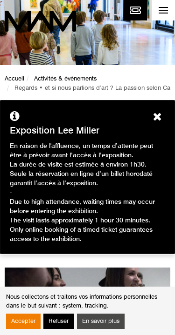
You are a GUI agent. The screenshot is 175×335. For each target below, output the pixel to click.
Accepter (23, 321)
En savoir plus (100, 321)
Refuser (59, 321)
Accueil (14, 79)
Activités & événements (65, 79)
